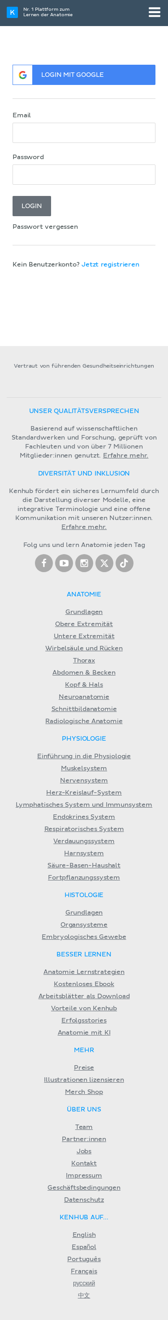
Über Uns (84, 1110)
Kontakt (84, 1163)
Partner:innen (84, 1139)
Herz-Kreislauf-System (84, 793)
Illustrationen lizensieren (84, 1080)
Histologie (84, 895)
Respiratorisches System (84, 829)
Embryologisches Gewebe (84, 937)
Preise (84, 1068)
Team (84, 1127)
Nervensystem (84, 781)
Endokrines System (84, 817)
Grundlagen (84, 612)
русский (84, 1283)
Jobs (84, 1151)
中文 (84, 1296)
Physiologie (84, 739)
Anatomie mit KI (84, 1033)
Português (84, 1259)
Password (28, 157)
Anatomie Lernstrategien (84, 972)
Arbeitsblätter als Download (84, 996)
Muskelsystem (84, 768)
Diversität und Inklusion (84, 474)
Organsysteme (84, 925)
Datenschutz (84, 1200)
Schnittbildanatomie (84, 709)
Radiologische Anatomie (83, 721)
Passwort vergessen (45, 227)
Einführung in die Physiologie (84, 756)
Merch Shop (84, 1092)
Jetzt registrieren (110, 265)
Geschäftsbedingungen (84, 1188)
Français (84, 1271)
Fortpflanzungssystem (84, 878)
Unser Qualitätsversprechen (84, 411)
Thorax (84, 661)
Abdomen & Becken (84, 673)
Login (32, 206)
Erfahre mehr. (126, 456)
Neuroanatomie (84, 697)
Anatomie (84, 594)
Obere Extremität (84, 624)
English (84, 1235)
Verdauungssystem (83, 841)
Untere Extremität (84, 636)
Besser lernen (84, 954)
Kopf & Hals (84, 685)
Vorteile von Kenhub (84, 1008)
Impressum (84, 1176)
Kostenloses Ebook (84, 984)
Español (84, 1247)
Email (22, 115)
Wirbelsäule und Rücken (84, 648)
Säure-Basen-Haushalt (84, 865)
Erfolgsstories (84, 1021)
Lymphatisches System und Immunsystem (84, 805)
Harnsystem (83, 853)
